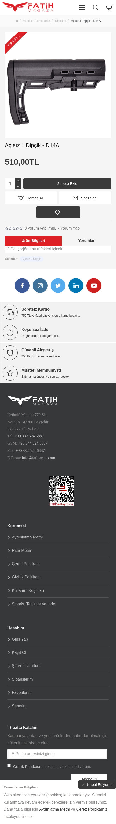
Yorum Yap (70, 228)
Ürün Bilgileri (33, 240)
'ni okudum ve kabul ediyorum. (49, 766)
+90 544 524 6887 (32, 443)
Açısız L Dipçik (31, 259)
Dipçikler (60, 21)
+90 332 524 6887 (29, 436)
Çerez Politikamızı (92, 809)
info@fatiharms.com (38, 457)
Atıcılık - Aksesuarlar (36, 21)
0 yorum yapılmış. (40, 228)
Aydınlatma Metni (54, 809)
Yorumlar (86, 240)
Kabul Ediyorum (100, 784)
